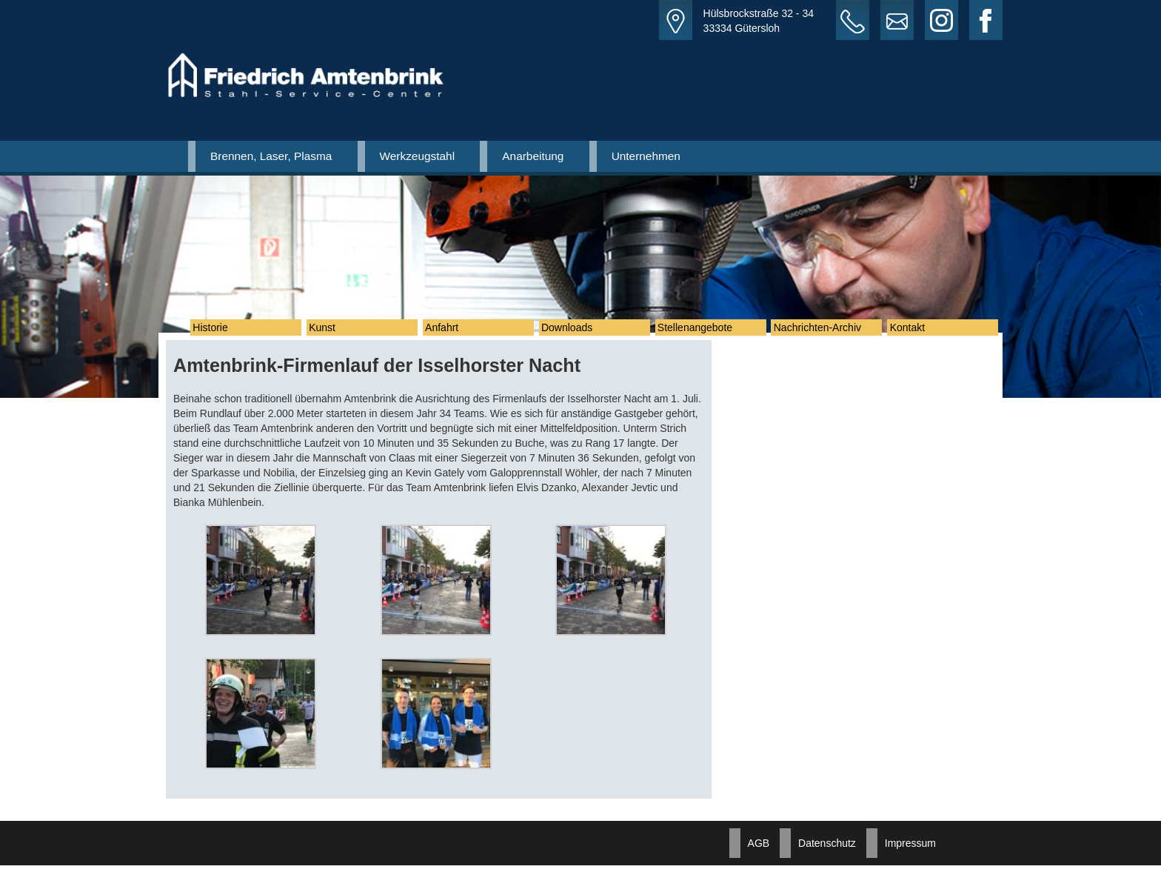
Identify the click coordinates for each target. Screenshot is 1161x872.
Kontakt (915, 331)
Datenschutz (827, 850)
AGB (759, 850)
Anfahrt (450, 331)
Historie (218, 331)
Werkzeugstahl (417, 156)
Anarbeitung (532, 156)
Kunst (331, 331)
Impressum (910, 850)
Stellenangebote (703, 331)
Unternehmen (646, 156)
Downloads (575, 331)
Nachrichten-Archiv (825, 331)
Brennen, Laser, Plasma (271, 156)
